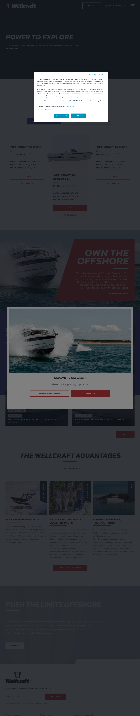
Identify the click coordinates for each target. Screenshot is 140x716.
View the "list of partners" (44, 109)
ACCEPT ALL (78, 115)
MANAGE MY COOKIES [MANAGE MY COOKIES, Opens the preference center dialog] (61, 115)
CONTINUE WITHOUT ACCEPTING (97, 74)
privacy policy (70, 106)
